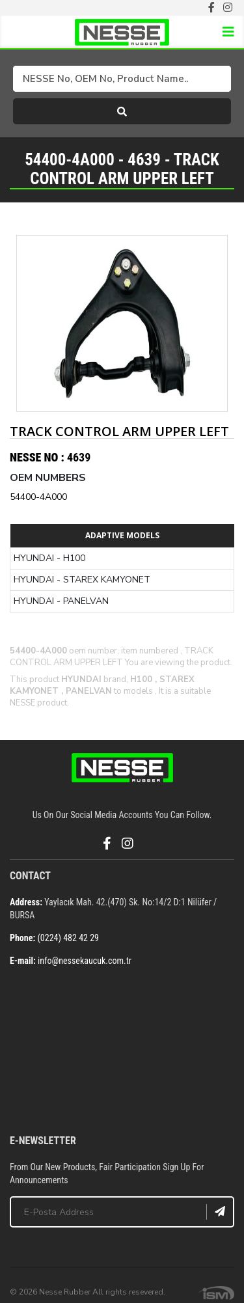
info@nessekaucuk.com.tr (84, 960)
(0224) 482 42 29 (68, 938)
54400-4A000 (38, 497)
